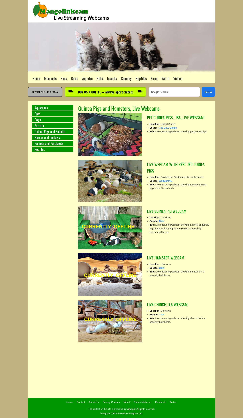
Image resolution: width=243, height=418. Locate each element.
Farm (154, 78)
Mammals (50, 78)
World (165, 78)
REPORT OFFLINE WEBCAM (45, 92)
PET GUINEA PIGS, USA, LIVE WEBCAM (175, 117)
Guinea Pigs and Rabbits (50, 131)
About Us (94, 402)
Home (36, 78)
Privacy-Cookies (111, 402)
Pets (100, 78)
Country (126, 78)
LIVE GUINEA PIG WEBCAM (166, 211)
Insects (112, 78)
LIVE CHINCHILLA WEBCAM (167, 304)
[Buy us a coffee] (105, 92)
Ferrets (39, 125)
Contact (81, 402)
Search (208, 92)
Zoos (64, 78)
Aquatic (87, 78)
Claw (161, 221)
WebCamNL (165, 181)
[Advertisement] (52, 210)
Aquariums (41, 107)
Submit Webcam (142, 402)
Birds (74, 78)
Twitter (173, 402)
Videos (177, 78)
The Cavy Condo (168, 127)
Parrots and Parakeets (49, 143)
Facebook (160, 402)
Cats (37, 113)
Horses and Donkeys (47, 137)
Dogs (38, 119)
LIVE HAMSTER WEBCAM (165, 258)
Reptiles (141, 78)
